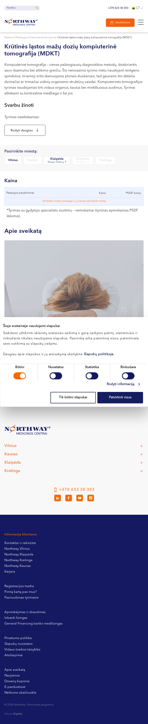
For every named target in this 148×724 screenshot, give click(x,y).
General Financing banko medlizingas (33, 623)
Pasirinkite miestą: (20, 151)
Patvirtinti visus (120, 397)
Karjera (9, 571)
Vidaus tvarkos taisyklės (22, 649)
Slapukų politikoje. (99, 354)
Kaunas (32, 160)
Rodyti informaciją (121, 384)
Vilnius (13, 160)
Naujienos (12, 675)
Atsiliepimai (13, 655)
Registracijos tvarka (19, 586)
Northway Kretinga (18, 560)
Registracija (123, 23)
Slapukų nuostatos (18, 644)
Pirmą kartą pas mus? (20, 592)
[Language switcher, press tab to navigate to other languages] (138, 8)
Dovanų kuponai (17, 681)
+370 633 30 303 (118, 8)
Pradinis (9, 37)
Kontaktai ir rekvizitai (20, 543)
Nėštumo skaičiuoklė (20, 693)
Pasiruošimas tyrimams (21, 597)
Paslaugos (22, 37)
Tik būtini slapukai (73, 397)
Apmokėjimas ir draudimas (25, 612)
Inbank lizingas (15, 618)
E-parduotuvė (14, 687)
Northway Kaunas (17, 566)
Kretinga (105, 160)
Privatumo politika (18, 638)
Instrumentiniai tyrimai (43, 37)
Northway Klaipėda (18, 554)
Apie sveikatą (14, 670)
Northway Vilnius (17, 549)
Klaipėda (57, 160)
